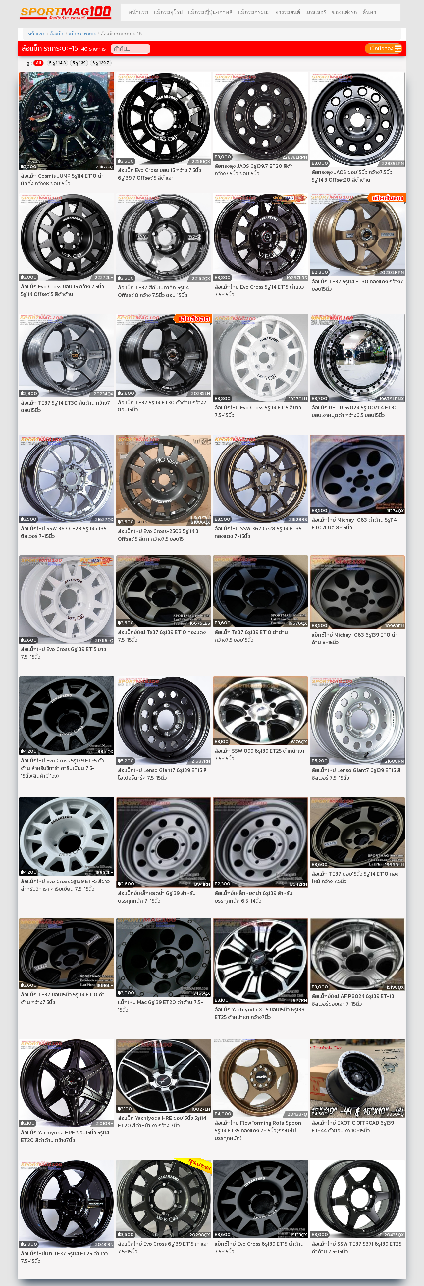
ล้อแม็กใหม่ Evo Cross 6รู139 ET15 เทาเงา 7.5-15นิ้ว (163, 1247)
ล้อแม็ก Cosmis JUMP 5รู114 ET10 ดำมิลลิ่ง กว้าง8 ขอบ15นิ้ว (62, 179)
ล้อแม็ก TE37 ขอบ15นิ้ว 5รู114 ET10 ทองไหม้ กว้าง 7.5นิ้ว (355, 877)
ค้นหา (369, 12)
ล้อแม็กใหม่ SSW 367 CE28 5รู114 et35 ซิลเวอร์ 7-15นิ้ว (63, 532)
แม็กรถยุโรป (168, 12)
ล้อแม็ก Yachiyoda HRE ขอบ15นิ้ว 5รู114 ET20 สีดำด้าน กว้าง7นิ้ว (65, 1136)
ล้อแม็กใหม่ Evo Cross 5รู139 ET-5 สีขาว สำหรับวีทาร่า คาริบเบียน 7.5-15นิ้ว (65, 885)
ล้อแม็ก (57, 33)
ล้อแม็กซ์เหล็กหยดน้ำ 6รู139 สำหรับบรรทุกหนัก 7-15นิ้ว (157, 897)
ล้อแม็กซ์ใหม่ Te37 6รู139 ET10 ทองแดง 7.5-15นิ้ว (162, 635)
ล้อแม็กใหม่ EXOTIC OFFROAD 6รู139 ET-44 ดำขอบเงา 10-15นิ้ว (353, 1126)
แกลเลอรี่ (316, 12)
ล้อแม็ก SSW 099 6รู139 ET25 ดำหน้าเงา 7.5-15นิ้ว (259, 754)
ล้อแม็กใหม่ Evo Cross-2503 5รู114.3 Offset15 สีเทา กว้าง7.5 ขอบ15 (158, 535)
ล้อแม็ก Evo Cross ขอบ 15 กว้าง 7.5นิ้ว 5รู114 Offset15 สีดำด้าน (62, 290)
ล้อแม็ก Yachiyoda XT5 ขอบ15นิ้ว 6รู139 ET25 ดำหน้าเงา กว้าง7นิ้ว (259, 1013)
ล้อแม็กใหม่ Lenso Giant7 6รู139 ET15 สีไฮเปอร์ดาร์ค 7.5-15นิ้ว (162, 774)
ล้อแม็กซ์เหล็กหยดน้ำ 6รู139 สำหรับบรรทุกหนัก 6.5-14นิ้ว (253, 897)
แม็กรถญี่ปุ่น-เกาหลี (210, 12)
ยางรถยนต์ (287, 12)
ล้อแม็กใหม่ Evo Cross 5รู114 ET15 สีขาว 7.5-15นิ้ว (258, 411)
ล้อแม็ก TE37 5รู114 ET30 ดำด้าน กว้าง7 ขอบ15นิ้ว (162, 406)
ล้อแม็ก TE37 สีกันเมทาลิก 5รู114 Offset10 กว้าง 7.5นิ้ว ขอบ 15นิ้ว (153, 291)
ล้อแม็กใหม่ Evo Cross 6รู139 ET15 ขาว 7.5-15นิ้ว (63, 653)
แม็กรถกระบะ (254, 12)
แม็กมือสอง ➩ (383, 48)
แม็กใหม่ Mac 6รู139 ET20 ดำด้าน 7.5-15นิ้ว (160, 1006)
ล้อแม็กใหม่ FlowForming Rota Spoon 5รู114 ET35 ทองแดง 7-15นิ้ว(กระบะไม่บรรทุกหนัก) (258, 1130)
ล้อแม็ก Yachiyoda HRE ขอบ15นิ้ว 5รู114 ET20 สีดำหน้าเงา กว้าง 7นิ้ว (162, 1121)
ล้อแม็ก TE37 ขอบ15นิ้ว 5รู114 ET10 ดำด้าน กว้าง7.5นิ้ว (63, 998)
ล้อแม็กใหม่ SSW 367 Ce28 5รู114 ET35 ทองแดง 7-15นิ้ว (258, 532)
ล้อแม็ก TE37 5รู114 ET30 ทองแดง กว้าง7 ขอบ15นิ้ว (357, 285)
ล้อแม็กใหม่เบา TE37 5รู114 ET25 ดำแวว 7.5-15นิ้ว (64, 1257)
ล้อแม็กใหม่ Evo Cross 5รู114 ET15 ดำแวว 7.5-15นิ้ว (259, 290)
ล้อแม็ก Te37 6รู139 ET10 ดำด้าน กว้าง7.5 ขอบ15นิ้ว (251, 635)
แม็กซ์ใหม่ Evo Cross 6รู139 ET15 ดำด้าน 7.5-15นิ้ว (259, 1247)
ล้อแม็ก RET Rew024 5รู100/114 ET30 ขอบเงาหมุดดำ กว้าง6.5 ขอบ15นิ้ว (355, 411)
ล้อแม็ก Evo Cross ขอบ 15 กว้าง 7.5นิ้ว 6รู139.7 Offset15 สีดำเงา (159, 174)
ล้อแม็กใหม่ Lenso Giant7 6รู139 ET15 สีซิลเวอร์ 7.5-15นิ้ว (356, 774)
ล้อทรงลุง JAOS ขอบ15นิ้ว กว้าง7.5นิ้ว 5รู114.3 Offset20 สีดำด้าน (352, 176)
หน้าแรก (138, 12)
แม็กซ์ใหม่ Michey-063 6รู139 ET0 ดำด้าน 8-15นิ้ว (355, 638)
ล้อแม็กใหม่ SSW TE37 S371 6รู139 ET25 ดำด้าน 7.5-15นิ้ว (356, 1247)
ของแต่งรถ (344, 12)
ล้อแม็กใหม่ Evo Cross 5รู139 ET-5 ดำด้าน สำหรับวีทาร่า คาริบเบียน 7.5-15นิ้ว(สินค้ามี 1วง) (62, 768)
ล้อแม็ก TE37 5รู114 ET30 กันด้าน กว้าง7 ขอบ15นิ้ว (65, 406)
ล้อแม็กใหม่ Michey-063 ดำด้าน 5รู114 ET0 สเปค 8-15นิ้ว (354, 523)
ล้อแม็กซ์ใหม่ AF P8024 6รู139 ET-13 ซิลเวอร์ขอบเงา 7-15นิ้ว (353, 1000)
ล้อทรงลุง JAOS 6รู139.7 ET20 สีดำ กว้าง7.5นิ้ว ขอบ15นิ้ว (254, 169)
